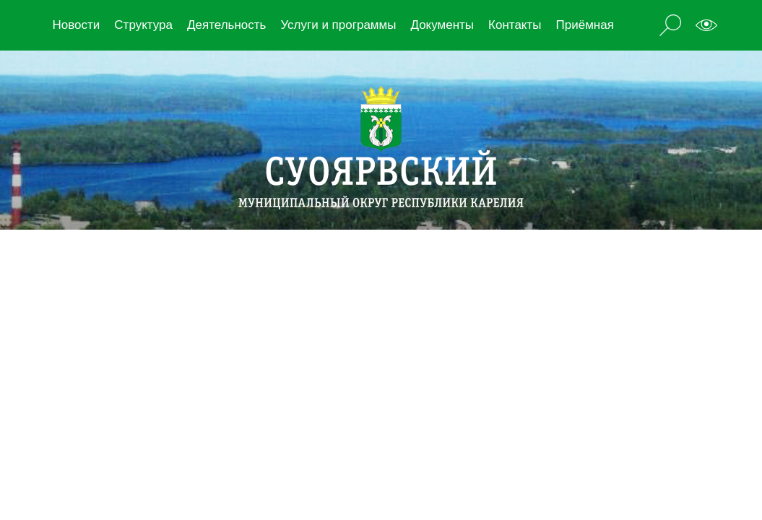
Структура (143, 25)
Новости (76, 25)
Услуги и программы (338, 25)
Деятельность (226, 25)
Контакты (514, 25)
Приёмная (585, 25)
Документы (442, 25)
